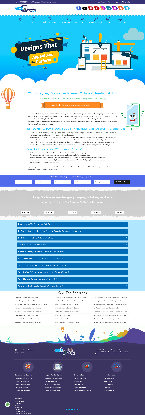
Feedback (18, 403)
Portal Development (110, 375)
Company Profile (32, 20)
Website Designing (49, 20)
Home (20, 20)
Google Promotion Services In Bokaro (66, 304)
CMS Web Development (52, 390)
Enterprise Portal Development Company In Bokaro (109, 322)
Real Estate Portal (109, 384)
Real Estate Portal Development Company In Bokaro (110, 297)
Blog (108, 20)
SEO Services (78, 381)
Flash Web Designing (21, 387)
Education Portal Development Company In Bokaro (109, 315)
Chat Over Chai (120, 20)
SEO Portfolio (19, 401)
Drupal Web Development (53, 384)
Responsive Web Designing (23, 378)
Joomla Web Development (53, 387)
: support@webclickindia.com (44, 2)
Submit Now (121, 182)
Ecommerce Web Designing (23, 375)
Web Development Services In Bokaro (27, 315)
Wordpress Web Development (54, 378)
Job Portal (107, 387)
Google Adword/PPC (80, 387)
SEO (83, 20)
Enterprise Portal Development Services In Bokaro (70, 297)
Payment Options (20, 411)
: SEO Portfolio (123, 2)
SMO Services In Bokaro (62, 319)
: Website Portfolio (106, 2)
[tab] (72, 224)
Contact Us (18, 407)
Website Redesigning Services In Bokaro (28, 308)
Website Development (69, 20)
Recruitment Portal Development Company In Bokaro (110, 312)
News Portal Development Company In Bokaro (108, 319)
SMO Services (78, 384)
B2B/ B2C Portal (109, 378)
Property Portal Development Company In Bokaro (109, 301)
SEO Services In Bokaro (62, 315)
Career (17, 405)
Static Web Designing (22, 381)
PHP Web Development (52, 381)
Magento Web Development (53, 375)
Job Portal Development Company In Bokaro (107, 308)
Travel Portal (108, 381)
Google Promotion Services (82, 390)
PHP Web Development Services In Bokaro (29, 319)
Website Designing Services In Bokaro (27, 297)
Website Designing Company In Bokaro (66, 322)
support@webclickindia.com (26, 350)
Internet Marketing (80, 378)
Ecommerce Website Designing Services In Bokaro (31, 304)
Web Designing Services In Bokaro (26, 301)
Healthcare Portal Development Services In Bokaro (70, 301)
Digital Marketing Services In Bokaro (66, 312)
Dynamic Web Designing (22, 384)
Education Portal (109, 390)
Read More (25, 212)
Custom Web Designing (22, 390)
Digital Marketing (95, 20)
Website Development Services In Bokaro (28, 312)
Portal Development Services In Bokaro (28, 322)
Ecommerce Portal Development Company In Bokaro (110, 304)
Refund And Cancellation (23, 413)
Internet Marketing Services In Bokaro (66, 308)
